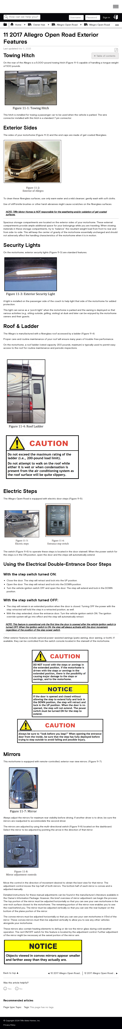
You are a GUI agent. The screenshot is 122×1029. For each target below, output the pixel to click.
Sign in (106, 17)
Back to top (9, 973)
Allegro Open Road (65, 24)
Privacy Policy (9, 1025)
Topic (18, 1007)
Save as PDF (116, 50)
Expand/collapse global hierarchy (7, 25)
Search (6, 17)
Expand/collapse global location (117, 24)
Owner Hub (37, 24)
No (20, 988)
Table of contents (105, 55)
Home (16, 24)
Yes (9, 988)
